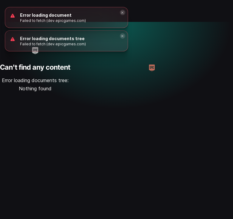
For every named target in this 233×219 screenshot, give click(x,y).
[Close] (122, 36)
